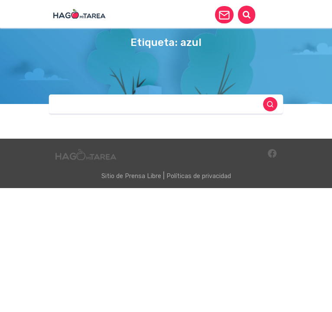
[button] (224, 14)
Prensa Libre (143, 176)
